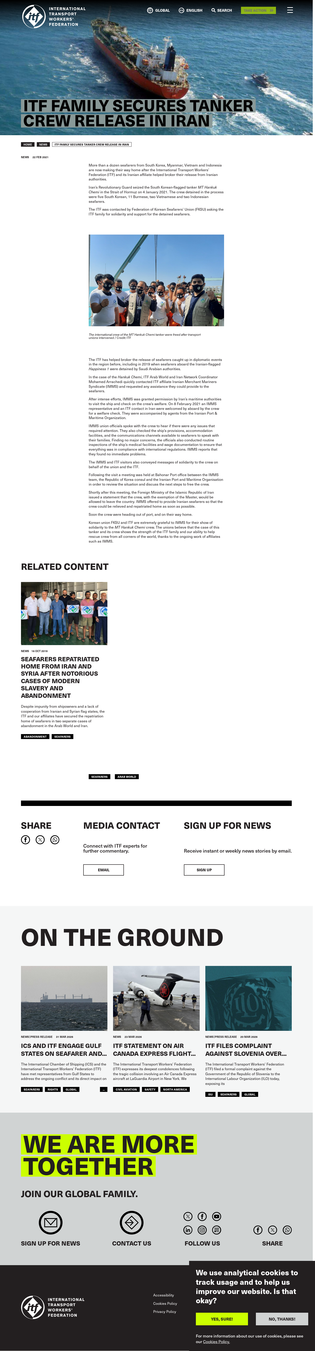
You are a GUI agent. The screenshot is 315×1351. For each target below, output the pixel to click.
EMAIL (103, 869)
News (43, 144)
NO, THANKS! (282, 1319)
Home (27, 144)
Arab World (127, 776)
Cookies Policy (165, 1303)
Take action (255, 10)
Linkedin (188, 1230)
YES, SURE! (222, 1319)
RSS (216, 1230)
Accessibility (163, 1295)
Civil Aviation (126, 1089)
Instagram (202, 1230)
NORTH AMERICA (175, 1089)
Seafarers (62, 736)
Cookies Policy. (216, 1341)
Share (36, 825)
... (104, 1089)
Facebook (202, 1216)
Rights (53, 1089)
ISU (210, 1094)
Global (71, 1089)
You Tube (216, 1216)
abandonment (35, 736)
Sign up (204, 869)
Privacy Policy (164, 1311)
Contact (132, 1225)
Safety (150, 1089)
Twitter (188, 1216)
